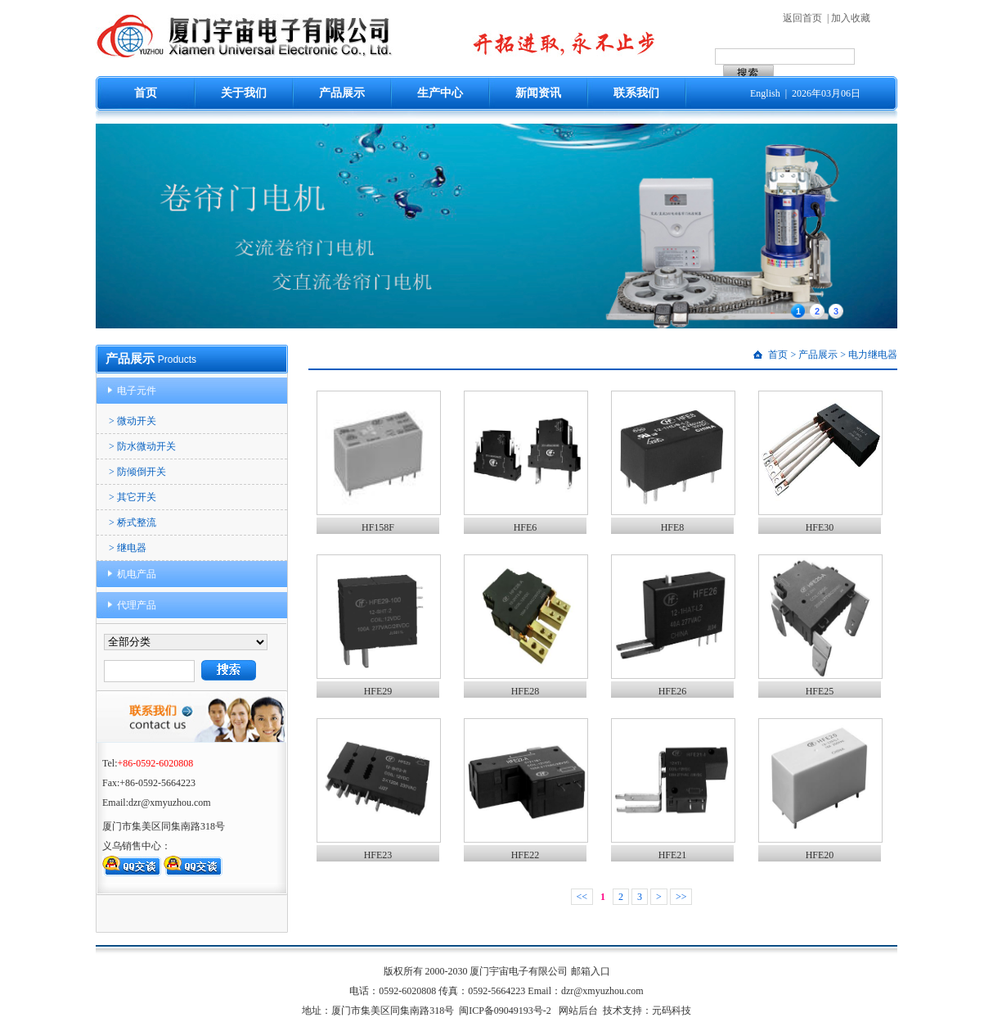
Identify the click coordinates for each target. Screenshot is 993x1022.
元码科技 (671, 1010)
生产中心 (440, 93)
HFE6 (525, 527)
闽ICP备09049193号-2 (505, 1010)
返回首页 (802, 18)
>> (681, 896)
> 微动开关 (132, 421)
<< (582, 896)
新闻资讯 (538, 93)
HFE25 (820, 691)
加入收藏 (850, 18)
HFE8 (673, 527)
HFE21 (672, 855)
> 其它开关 (132, 497)
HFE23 (378, 855)
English (765, 93)
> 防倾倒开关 (137, 471)
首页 (145, 93)
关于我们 (244, 93)
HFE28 (525, 691)
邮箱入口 (590, 971)
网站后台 (578, 1010)
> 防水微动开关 (142, 446)
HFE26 (672, 691)
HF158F (378, 527)
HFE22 (525, 855)
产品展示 (342, 93)
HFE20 (820, 855)
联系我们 (636, 93)
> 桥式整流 (132, 522)
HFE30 (820, 527)
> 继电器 (127, 548)
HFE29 (378, 691)
